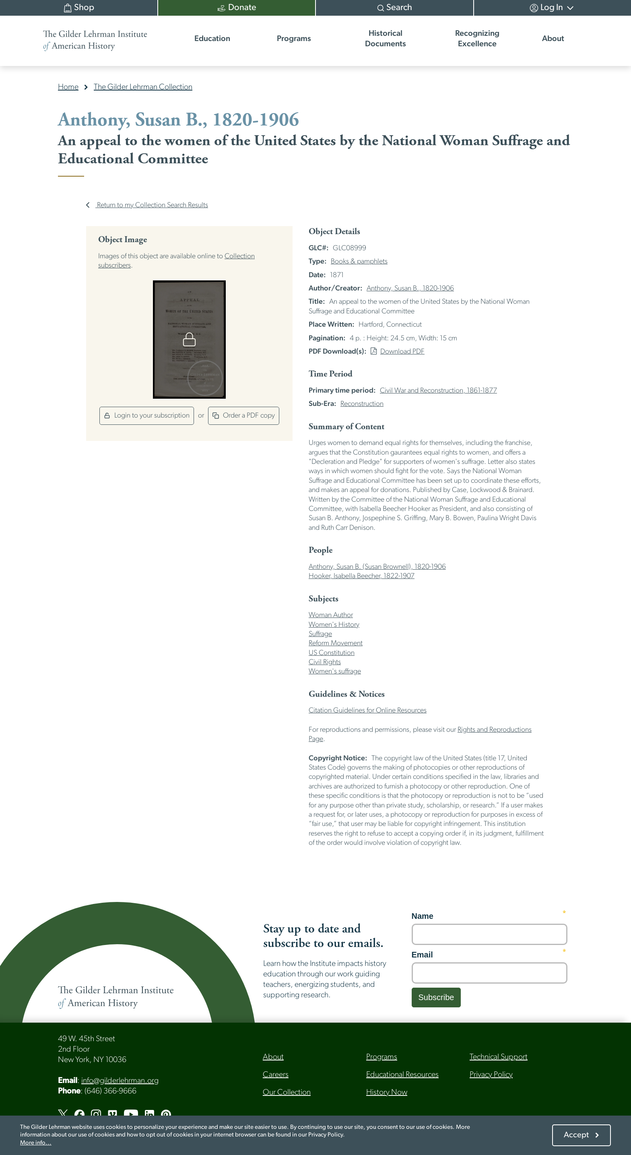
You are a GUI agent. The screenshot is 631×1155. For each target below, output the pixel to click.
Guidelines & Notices (347, 694)
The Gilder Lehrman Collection (143, 87)
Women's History (334, 625)
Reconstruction (362, 404)
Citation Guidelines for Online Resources (368, 710)
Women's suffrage (335, 671)
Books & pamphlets (359, 262)
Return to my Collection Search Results (147, 205)
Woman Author (331, 615)
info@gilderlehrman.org (120, 1081)
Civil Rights (325, 662)
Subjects (323, 599)
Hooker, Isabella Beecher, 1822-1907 (361, 576)
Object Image (122, 239)
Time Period (331, 374)
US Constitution (332, 653)
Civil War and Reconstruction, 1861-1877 (438, 391)
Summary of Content (346, 426)
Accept (576, 1135)
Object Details (334, 231)
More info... (36, 1143)
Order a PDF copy (243, 416)
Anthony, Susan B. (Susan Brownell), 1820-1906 (377, 567)
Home (68, 87)
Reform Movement (336, 643)
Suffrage (320, 634)
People (320, 550)
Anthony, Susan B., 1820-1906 (410, 288)
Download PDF (398, 352)
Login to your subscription (147, 416)
